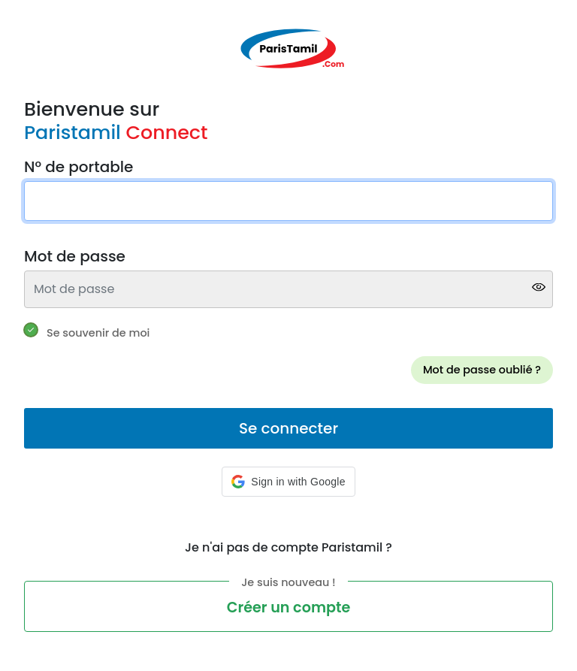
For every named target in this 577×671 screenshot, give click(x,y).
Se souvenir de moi (98, 332)
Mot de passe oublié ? (482, 369)
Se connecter (288, 428)
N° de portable (78, 166)
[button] (288, 482)
